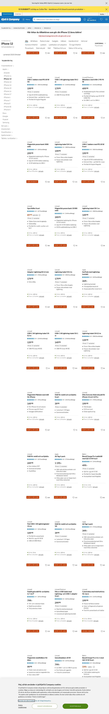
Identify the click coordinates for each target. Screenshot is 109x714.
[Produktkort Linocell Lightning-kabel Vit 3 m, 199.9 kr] (66, 124)
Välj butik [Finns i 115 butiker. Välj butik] (69, 416)
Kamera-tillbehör (31, 42)
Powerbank (29, 45)
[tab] (8, 14)
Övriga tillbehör (75, 42)
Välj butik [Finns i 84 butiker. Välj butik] (40, 618)
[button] (13, 44)
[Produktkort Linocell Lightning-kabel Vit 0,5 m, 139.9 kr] (93, 313)
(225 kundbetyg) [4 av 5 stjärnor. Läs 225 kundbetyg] (69, 658)
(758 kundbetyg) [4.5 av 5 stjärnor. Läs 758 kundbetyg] (97, 397)
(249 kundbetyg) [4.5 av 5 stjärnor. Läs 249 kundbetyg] (97, 274)
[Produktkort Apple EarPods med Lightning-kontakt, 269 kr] (93, 252)
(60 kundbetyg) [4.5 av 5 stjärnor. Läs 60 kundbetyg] (42, 593)
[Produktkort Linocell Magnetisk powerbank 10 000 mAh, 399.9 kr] (66, 188)
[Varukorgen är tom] (106, 19)
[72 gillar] (75, 427)
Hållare (63, 38)
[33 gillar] (75, 304)
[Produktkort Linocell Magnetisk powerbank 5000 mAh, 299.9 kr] (38, 124)
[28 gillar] (103, 242)
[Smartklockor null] (12, 152)
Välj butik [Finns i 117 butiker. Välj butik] (41, 104)
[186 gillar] (47, 242)
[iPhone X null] (13, 130)
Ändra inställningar (22, 706)
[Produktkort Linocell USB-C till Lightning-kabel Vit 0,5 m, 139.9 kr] (38, 313)
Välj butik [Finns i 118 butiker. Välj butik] (69, 618)
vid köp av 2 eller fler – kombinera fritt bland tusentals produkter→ (52, 9)
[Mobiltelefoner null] (12, 86)
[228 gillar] (47, 494)
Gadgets (55, 38)
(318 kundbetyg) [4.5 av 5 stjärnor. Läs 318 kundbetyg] (69, 210)
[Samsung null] (13, 143)
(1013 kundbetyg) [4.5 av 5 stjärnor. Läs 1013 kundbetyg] (70, 397)
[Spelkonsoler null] (12, 155)
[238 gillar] (102, 50)
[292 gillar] (102, 494)
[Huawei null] (13, 140)
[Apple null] (13, 89)
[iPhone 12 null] (13, 99)
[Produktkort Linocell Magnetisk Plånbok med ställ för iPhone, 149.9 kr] (38, 375)
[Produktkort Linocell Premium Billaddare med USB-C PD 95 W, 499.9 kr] (93, 59)
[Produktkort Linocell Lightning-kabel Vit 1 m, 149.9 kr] (93, 188)
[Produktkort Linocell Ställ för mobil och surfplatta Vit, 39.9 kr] (66, 504)
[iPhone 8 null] (13, 124)
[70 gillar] (75, 242)
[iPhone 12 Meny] (42, 25)
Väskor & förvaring (75, 45)
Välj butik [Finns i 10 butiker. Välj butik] (40, 551)
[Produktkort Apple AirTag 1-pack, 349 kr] (93, 504)
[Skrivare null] (12, 146)
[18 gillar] (103, 427)
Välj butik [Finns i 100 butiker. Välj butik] (96, 551)
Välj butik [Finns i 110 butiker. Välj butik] (69, 484)
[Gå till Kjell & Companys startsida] (11, 19)
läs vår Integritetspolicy (43, 701)
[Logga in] (89, 19)
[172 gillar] (75, 179)
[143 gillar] (47, 562)
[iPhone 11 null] (13, 96)
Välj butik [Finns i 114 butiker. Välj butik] (69, 293)
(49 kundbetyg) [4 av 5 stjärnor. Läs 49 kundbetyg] (42, 660)
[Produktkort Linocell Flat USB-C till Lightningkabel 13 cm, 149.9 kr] (38, 504)
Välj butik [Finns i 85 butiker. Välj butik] (40, 168)
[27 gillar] (103, 114)
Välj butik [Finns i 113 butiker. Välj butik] (69, 168)
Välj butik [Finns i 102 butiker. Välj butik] (41, 416)
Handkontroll (73, 38)
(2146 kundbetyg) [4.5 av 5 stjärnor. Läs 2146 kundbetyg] (70, 81)
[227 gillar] (47, 427)
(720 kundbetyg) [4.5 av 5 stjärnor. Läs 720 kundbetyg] (42, 272)
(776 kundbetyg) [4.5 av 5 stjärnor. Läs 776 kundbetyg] (69, 456)
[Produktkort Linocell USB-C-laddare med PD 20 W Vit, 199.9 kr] (38, 59)
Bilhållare (34, 38)
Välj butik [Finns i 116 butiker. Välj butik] (69, 104)
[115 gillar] (75, 494)
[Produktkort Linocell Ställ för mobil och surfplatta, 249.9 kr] (38, 436)
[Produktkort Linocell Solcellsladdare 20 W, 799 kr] (66, 638)
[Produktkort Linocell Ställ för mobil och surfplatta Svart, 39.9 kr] (66, 375)
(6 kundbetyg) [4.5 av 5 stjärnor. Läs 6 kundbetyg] (96, 660)
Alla (26, 38)
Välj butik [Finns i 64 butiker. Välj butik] (95, 618)
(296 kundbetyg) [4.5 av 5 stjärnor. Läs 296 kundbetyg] (42, 146)
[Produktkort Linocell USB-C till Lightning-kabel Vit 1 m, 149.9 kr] (66, 313)
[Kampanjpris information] (39, 212)
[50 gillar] (75, 50)
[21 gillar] (48, 365)
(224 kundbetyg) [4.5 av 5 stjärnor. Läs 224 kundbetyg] (69, 596)
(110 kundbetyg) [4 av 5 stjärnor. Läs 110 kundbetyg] (97, 593)
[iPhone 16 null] (13, 111)
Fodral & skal (44, 38)
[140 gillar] (102, 562)
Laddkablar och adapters (58, 42)
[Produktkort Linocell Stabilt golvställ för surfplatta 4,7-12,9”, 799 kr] (38, 571)
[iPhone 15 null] (13, 108)
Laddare (43, 42)
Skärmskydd (40, 45)
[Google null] (13, 136)
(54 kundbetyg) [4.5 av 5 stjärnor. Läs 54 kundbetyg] (42, 397)
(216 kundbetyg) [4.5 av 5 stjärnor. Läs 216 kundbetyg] (97, 81)
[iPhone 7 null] (13, 121)
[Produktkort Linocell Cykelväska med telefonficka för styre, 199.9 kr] (93, 571)
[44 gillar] (75, 114)
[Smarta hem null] (12, 149)
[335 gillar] (47, 179)
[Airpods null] (13, 93)
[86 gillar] (103, 365)
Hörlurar (84, 38)
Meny (26, 19)
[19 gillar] (103, 628)
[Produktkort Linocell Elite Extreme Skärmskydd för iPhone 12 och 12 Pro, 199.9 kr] (93, 375)
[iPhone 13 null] (13, 102)
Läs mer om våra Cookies (26, 701)
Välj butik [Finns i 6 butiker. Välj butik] (95, 484)
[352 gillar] (75, 365)
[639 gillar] (75, 628)
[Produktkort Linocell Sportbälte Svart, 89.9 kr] (38, 188)
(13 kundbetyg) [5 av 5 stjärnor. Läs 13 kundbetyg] (97, 458)
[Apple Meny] (33, 25)
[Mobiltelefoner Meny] (26, 25)
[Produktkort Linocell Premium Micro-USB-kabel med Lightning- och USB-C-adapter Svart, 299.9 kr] (66, 571)
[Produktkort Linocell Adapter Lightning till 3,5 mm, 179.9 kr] (38, 252)
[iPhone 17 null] (13, 115)
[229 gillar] (47, 304)
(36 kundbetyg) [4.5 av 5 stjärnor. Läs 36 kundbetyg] (42, 526)
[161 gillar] (47, 114)
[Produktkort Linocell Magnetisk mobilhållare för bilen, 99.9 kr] (38, 638)
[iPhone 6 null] (13, 118)
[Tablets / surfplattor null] (12, 159)
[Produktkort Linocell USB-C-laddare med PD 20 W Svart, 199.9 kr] (93, 124)
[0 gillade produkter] (101, 19)
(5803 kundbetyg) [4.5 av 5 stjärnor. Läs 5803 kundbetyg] (70, 144)
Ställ (49, 45)
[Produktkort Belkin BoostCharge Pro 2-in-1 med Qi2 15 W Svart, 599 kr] (93, 638)
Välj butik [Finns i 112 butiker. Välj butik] (41, 484)
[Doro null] (13, 133)
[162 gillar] (75, 562)
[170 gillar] (47, 628)
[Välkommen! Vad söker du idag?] (58, 19)
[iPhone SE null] (13, 127)
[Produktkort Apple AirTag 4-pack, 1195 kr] (66, 436)
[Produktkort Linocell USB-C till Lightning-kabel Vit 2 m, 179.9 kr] (66, 59)
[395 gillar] (47, 50)
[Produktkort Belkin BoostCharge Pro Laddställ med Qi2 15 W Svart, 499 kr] (93, 436)
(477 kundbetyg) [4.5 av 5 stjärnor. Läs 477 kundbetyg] (42, 208)
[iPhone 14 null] (13, 105)
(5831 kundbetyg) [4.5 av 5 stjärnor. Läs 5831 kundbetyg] (43, 81)
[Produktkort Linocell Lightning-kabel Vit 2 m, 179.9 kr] (66, 252)
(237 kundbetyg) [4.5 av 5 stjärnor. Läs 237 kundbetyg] (42, 456)
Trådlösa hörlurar (59, 45)
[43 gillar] (103, 179)
